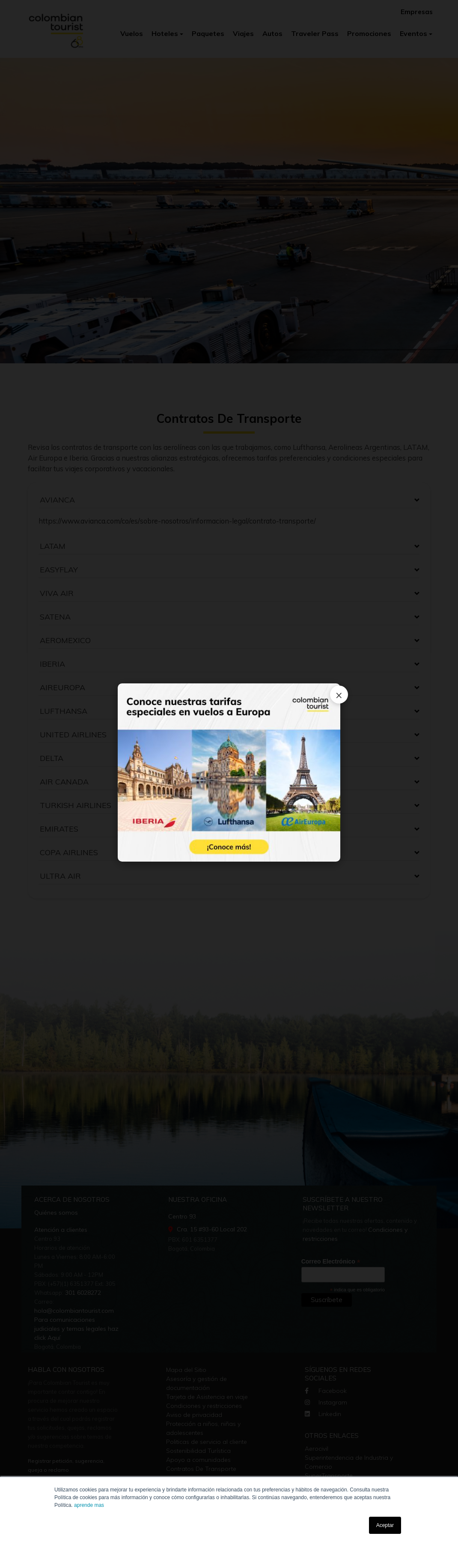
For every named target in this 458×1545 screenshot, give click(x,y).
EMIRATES (59, 829)
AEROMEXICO (65, 640)
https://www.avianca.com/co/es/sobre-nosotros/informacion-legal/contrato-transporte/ (177, 520)
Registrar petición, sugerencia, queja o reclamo (66, 1465)
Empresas (417, 12)
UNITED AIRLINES (73, 735)
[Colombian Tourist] (56, 26)
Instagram (326, 1402)
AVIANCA (57, 500)
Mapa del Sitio (186, 1370)
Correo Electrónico (330, 1262)
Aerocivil (316, 1448)
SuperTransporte (329, 1475)
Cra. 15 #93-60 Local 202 (207, 1229)
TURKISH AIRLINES (75, 805)
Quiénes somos (56, 1212)
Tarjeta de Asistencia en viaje (207, 1397)
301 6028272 (82, 1292)
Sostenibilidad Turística (198, 1451)
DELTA (51, 758)
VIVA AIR (57, 593)
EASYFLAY (59, 570)
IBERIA (52, 664)
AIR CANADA (64, 782)
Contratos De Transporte (201, 1469)
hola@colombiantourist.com (74, 1310)
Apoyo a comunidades (198, 1460)
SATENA (55, 617)
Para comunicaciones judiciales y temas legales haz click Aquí (76, 1328)
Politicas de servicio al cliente (206, 1442)
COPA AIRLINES (69, 852)
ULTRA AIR (60, 876)
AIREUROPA (62, 687)
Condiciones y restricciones (204, 1406)
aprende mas (89, 1505)
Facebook (326, 1390)
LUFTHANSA (63, 711)
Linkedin (323, 1414)
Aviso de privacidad (194, 1415)
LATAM (52, 546)
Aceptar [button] (385, 1525)
